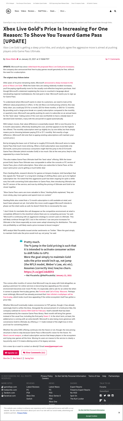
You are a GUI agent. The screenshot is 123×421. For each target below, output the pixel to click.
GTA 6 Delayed (10, 3)
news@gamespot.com (54, 346)
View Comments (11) (34, 352)
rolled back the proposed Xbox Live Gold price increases (51, 67)
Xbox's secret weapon (12, 335)
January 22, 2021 (64, 275)
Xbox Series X (17, 358)
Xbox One (6, 358)
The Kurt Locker (77, 399)
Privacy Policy (47, 376)
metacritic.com (9, 390)
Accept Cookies (91, 416)
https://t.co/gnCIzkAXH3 (39, 272)
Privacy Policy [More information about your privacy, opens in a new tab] (22, 413)
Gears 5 (46, 316)
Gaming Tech (29, 358)
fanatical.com (8, 396)
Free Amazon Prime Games (23, 3)
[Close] (119, 412)
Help (104, 376)
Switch (29, 399)
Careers (45, 378)
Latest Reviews (32, 387)
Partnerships (114, 376)
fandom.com (8, 393)
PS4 (28, 393)
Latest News (54, 387)
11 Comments (112, 59)
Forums (103, 387)
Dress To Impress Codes (77, 3)
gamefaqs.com (9, 387)
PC (27, 390)
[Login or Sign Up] (111, 11)
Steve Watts (11, 59)
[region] (61, 413)
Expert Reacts (76, 387)
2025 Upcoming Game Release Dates (59, 3)
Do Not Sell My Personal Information (70, 376)
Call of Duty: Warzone (58, 291)
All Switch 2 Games (92, 3)
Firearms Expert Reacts (80, 390)
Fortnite (42, 291)
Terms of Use (94, 376)
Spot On (73, 396)
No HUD (73, 393)
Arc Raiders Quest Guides (40, 3)
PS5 (50, 393)
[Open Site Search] (115, 11)
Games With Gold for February (33, 311)
